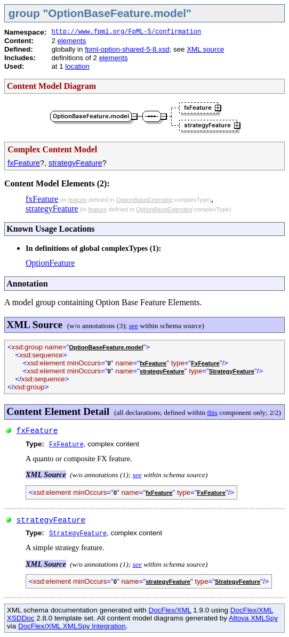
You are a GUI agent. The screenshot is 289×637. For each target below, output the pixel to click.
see (133, 326)
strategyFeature (75, 163)
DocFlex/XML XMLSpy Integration (72, 626)
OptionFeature (50, 262)
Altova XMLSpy (253, 618)
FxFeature (205, 363)
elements (72, 41)
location (77, 66)
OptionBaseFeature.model (106, 347)
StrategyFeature (231, 371)
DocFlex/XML (169, 610)
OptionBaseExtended (144, 200)
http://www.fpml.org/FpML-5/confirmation (126, 32)
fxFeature (23, 163)
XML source (205, 49)
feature (77, 200)
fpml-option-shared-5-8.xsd (127, 49)
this (212, 412)
